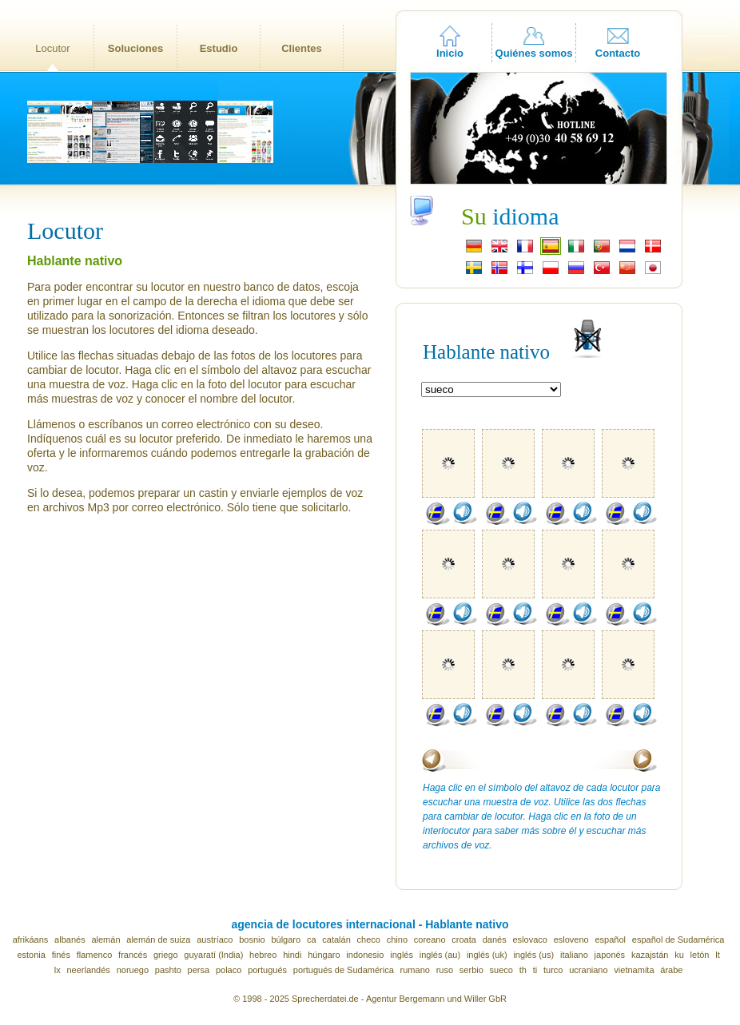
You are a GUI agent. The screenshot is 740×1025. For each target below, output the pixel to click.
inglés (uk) (487, 954)
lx (57, 970)
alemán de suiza (158, 939)
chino (397, 939)
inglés (401, 954)
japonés (610, 954)
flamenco (95, 954)
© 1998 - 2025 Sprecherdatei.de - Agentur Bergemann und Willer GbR (370, 998)
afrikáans (31, 939)
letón (700, 954)
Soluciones (135, 48)
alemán (105, 939)
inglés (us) (533, 954)
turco (553, 970)
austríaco (215, 939)
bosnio (252, 939)
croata (464, 939)
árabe (671, 970)
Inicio (449, 53)
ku (679, 954)
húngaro (324, 954)
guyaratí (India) (213, 954)
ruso (444, 970)
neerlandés (87, 970)
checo (368, 939)
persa (199, 970)
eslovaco (529, 939)
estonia (31, 954)
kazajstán (649, 954)
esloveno (571, 939)
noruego (133, 970)
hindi (292, 954)
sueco (501, 970)
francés (132, 954)
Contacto (617, 53)
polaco (228, 970)
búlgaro (285, 939)
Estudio (219, 48)
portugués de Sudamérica (343, 970)
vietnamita (634, 970)
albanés (70, 939)
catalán (336, 939)
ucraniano (588, 970)
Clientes (301, 48)
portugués (267, 970)
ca (311, 939)
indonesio (365, 954)
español (611, 939)
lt (717, 954)
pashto (168, 970)
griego (165, 954)
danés (495, 939)
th (523, 970)
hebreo (263, 954)
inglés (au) (440, 954)
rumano (415, 970)
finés (61, 954)
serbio (471, 970)
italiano (574, 954)
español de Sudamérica (678, 939)
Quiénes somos (534, 53)
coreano (430, 939)
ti (535, 970)
